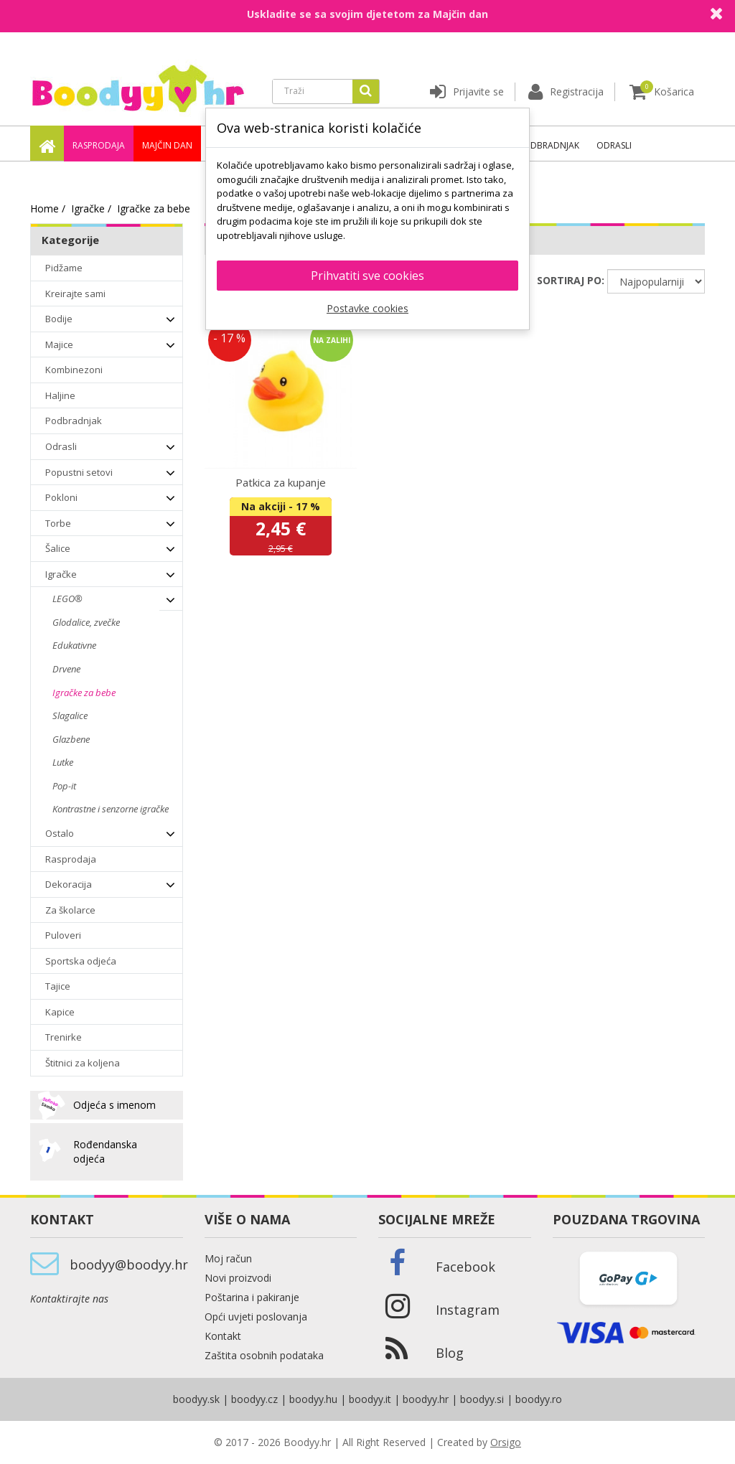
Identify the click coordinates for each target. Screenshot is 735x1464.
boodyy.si (482, 1399)
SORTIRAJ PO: (570, 280)
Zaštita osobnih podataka (264, 1355)
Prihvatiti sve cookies (367, 275)
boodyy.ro (538, 1399)
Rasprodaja (98, 145)
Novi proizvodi (238, 1278)
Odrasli (614, 145)
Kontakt (223, 1336)
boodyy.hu (313, 1399)
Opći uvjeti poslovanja (256, 1316)
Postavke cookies (367, 308)
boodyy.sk (196, 1399)
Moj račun (228, 1258)
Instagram (468, 1309)
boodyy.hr (426, 1399)
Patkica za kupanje (280, 482)
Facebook (465, 1266)
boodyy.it (370, 1399)
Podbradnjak (548, 145)
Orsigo (505, 1442)
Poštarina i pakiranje (252, 1297)
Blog (450, 1352)
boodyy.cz (254, 1399)
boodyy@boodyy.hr (129, 1264)
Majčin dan (167, 145)
